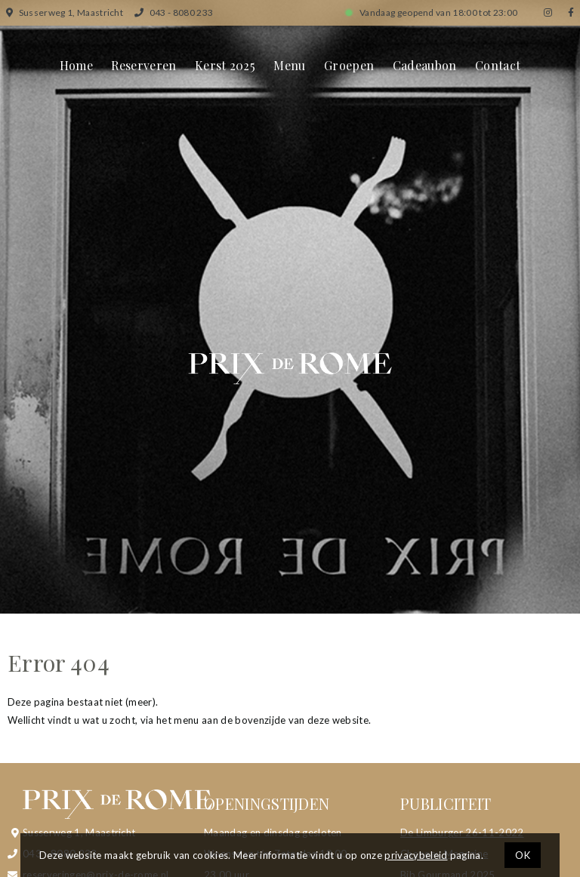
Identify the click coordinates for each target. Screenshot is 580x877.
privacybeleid (415, 855)
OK (522, 855)
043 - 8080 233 (173, 12)
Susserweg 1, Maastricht (64, 12)
